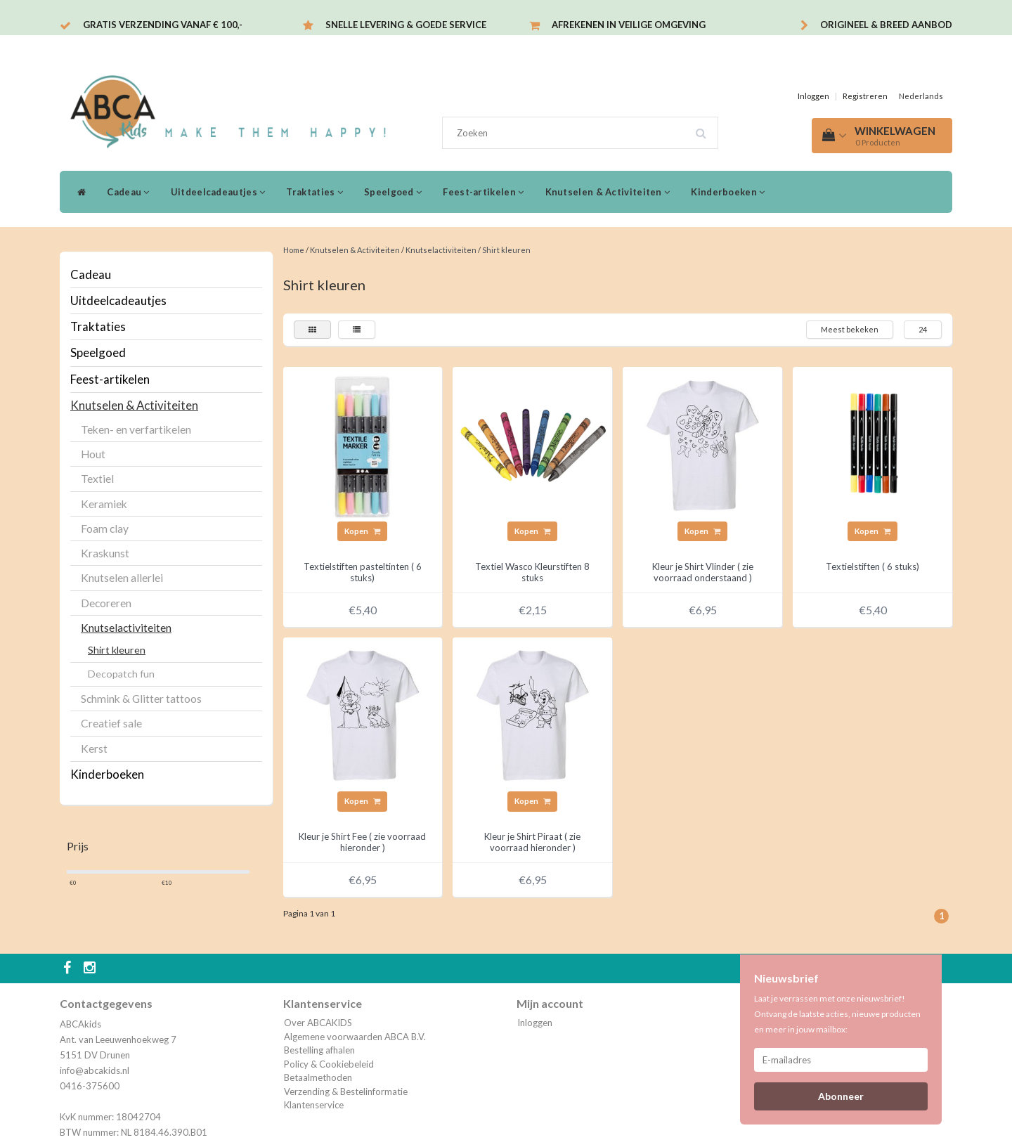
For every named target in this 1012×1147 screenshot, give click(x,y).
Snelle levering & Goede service (405, 24)
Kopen (362, 531)
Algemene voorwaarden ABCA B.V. (355, 1036)
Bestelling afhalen (319, 1050)
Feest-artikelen (483, 191)
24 (923, 329)
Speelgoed (393, 191)
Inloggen (813, 96)
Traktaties (314, 191)
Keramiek (104, 504)
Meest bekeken (849, 329)
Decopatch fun (121, 674)
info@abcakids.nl (94, 1070)
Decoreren (106, 603)
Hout (93, 454)
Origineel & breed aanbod (886, 24)
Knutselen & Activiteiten (607, 191)
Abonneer (841, 1096)
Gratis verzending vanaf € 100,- (162, 24)
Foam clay (105, 528)
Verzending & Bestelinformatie (346, 1091)
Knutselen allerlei (122, 577)
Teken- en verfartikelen (136, 429)
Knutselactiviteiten (126, 627)
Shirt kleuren (116, 650)
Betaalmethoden (318, 1077)
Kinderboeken (728, 191)
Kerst (94, 748)
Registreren (865, 96)
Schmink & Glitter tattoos (141, 698)
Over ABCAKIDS (318, 1022)
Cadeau (128, 191)
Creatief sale (111, 723)
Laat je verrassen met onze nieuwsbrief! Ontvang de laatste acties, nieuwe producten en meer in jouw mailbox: (837, 1014)
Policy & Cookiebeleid (329, 1064)
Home (293, 249)
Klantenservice (314, 1104)
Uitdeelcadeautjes (218, 191)
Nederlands (921, 96)
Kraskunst (105, 553)
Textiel (97, 478)
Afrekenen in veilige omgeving (629, 24)
